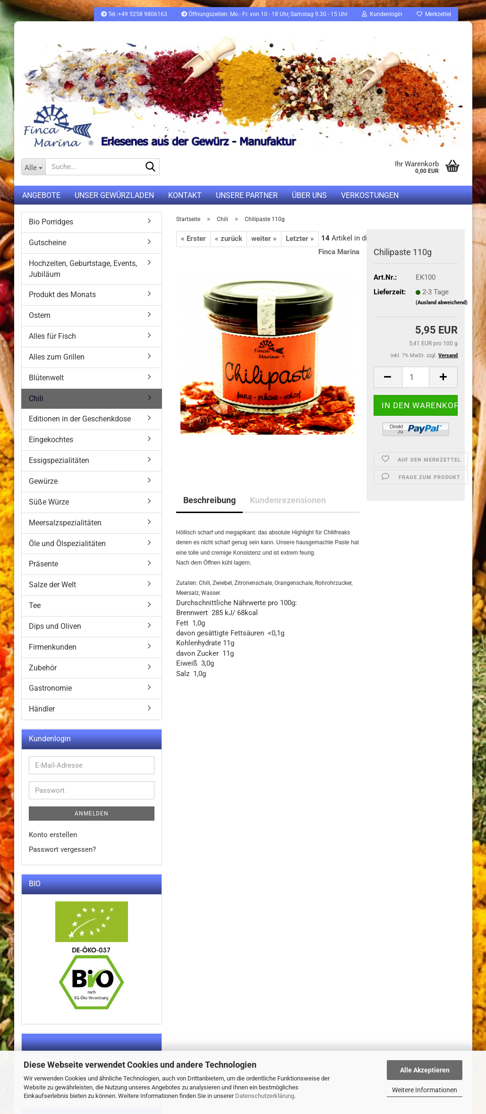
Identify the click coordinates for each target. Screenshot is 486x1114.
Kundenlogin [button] (382, 14)
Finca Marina (338, 252)
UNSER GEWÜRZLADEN (114, 195)
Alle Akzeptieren (425, 1070)
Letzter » (300, 238)
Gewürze (43, 481)
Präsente (43, 563)
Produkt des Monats (62, 294)
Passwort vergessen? (62, 849)
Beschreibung (209, 500)
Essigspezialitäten (59, 460)
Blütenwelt (46, 377)
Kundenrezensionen (288, 500)
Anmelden (92, 813)
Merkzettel (434, 14)
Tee (35, 605)
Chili (36, 398)
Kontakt (185, 195)
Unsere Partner (247, 195)
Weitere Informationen (424, 1090)
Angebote (41, 195)
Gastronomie (50, 688)
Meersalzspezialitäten (65, 522)
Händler (42, 708)
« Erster (193, 238)
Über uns (309, 195)
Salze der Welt (52, 584)
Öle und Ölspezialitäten (67, 543)
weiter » (264, 238)
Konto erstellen (53, 835)
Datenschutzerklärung (264, 1095)
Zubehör (43, 667)
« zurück (228, 238)
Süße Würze (49, 501)
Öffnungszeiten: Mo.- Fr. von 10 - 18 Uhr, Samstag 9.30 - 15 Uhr (264, 14)
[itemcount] (416, 377)
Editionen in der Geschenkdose (80, 418)
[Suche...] (33, 166)
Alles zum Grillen (57, 356)
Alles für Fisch (52, 336)
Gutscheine (47, 242)
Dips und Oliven (55, 626)
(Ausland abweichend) (442, 303)
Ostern (40, 315)
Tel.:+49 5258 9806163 (134, 14)
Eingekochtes (51, 439)
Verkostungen (370, 195)
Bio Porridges (51, 221)
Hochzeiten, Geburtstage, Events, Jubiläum (83, 269)
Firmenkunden (53, 647)
